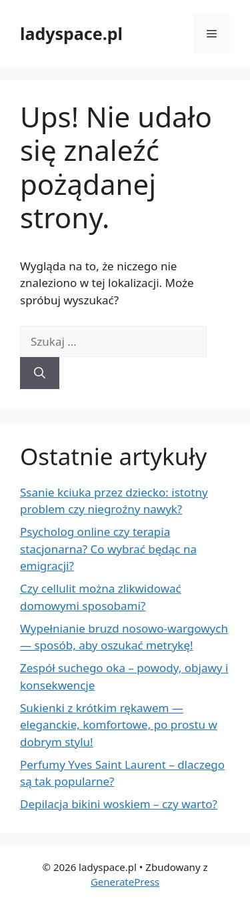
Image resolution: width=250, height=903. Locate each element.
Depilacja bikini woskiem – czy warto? (118, 804)
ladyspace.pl (71, 33)
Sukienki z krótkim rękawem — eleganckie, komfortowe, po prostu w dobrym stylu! (118, 724)
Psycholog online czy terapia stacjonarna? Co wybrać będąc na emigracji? (108, 548)
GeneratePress (125, 881)
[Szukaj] (39, 373)
